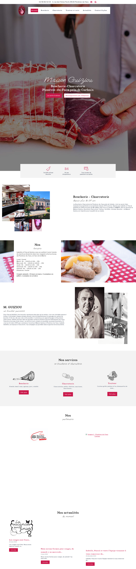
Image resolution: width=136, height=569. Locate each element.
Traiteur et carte (72, 10)
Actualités (87, 10)
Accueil (34, 10)
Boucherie (45, 10)
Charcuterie (57, 10)
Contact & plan (101, 10)
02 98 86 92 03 (45, 2)
